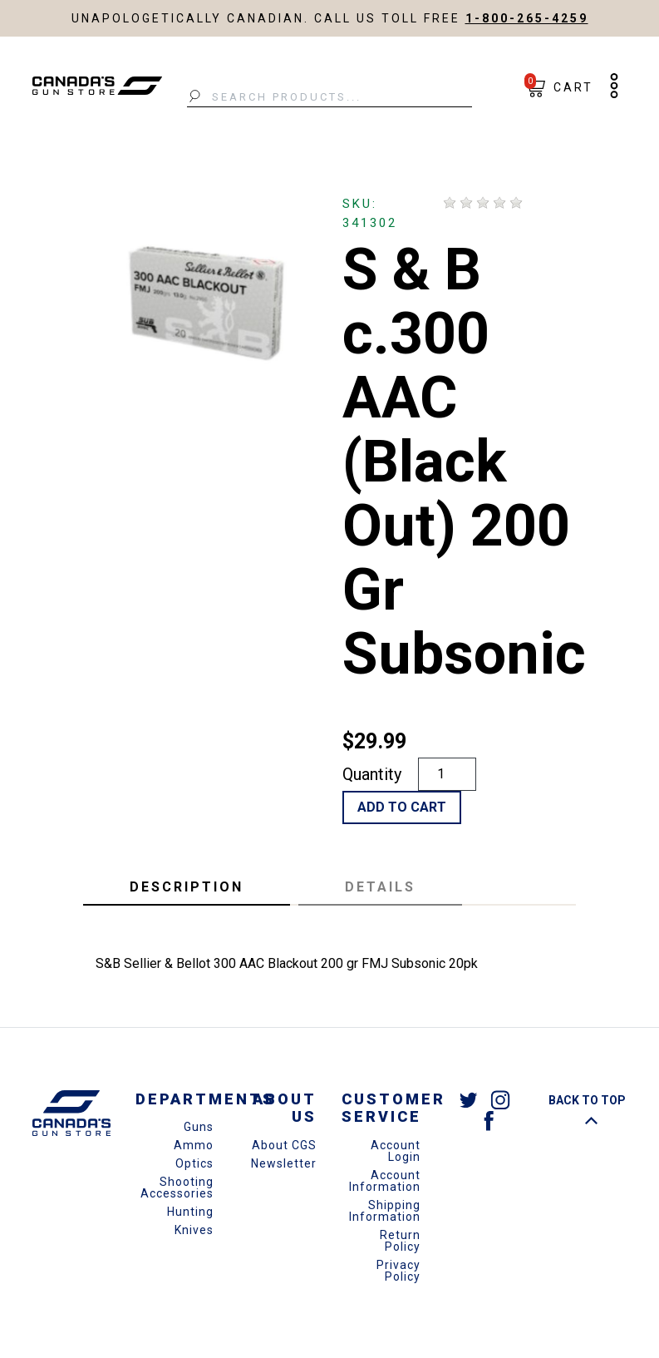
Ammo (194, 1145)
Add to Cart (401, 807)
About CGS (284, 1145)
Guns (199, 1126)
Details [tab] (380, 887)
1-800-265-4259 (526, 18)
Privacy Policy (398, 1270)
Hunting (190, 1211)
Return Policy (400, 1240)
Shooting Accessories (177, 1187)
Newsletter (284, 1163)
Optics (194, 1163)
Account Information (384, 1180)
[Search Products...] (329, 97)
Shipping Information (384, 1210)
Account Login (395, 1150)
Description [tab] (186, 887)
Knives (194, 1230)
